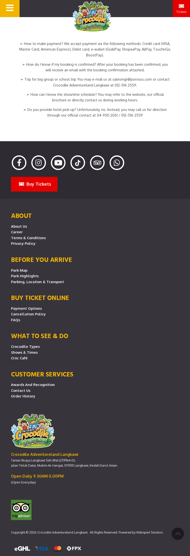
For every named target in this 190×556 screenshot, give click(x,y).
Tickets (181, 9)
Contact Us (20, 390)
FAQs (15, 320)
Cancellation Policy (28, 314)
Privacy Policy (23, 243)
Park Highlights (25, 276)
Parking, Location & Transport (37, 281)
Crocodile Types (25, 346)
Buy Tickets (35, 184)
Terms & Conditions (28, 237)
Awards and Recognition (33, 384)
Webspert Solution (149, 532)
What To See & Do (39, 336)
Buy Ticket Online (40, 297)
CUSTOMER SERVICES (42, 374)
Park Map (19, 270)
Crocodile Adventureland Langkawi (62, 532)
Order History (23, 396)
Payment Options (26, 308)
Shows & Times (24, 352)
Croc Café (19, 358)
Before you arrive (41, 259)
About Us (19, 226)
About (21, 215)
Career (17, 232)
